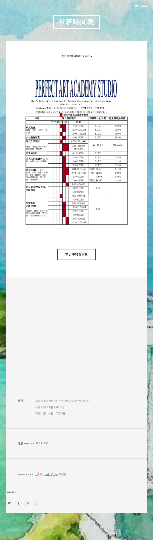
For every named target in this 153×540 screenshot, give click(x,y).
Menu (143, 6)
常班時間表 (76, 22)
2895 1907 (41, 443)
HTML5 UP (106, 526)
